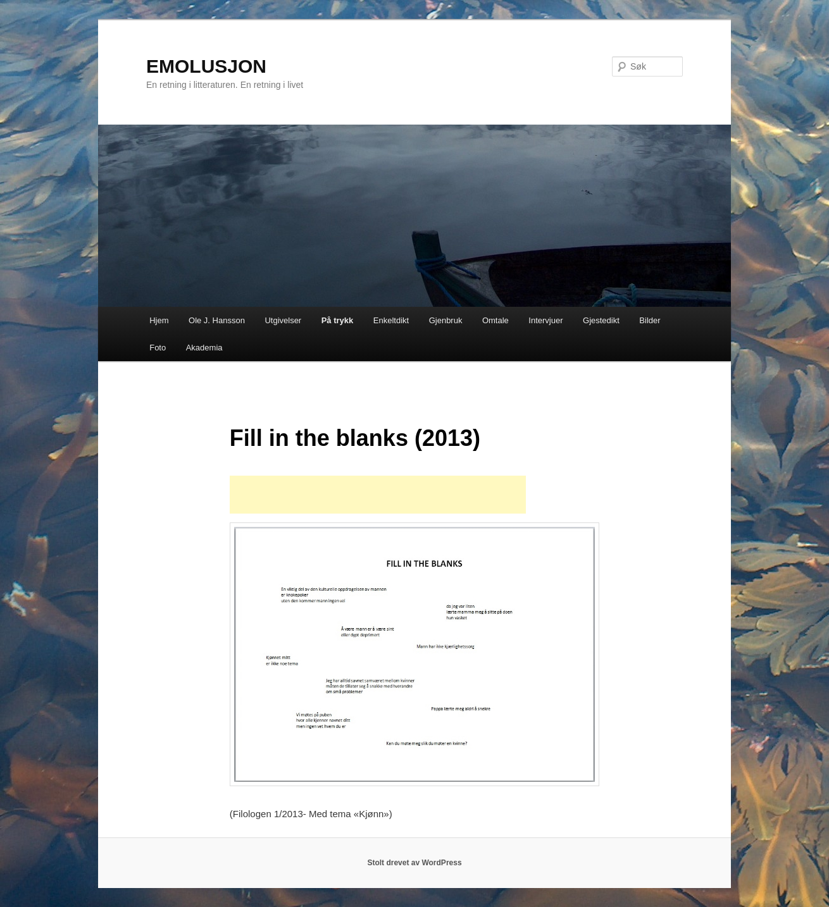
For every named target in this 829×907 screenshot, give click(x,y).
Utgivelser (283, 320)
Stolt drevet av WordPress (414, 862)
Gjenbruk (446, 320)
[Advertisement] (378, 495)
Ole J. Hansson (217, 320)
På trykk (337, 320)
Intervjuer (545, 320)
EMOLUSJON (206, 66)
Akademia (204, 347)
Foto (157, 347)
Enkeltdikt (391, 320)
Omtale (495, 320)
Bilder (649, 320)
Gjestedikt (601, 320)
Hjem (158, 320)
